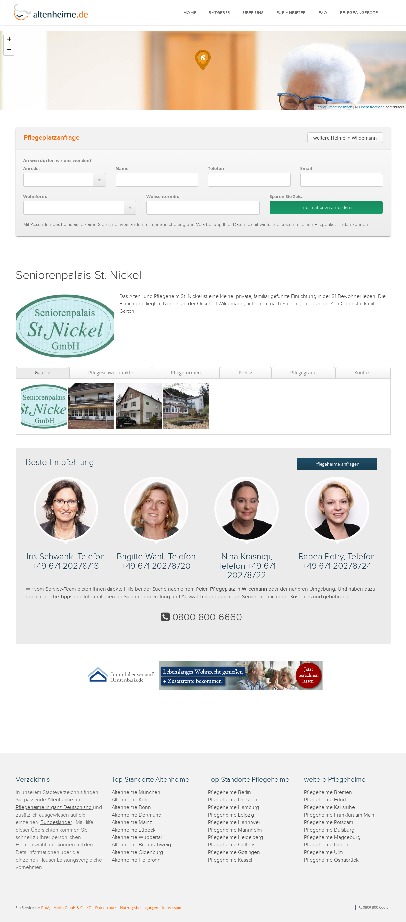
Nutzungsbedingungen (139, 907)
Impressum (171, 907)
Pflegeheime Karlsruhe (329, 807)
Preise (245, 372)
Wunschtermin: (162, 196)
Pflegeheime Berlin (229, 792)
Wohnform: (35, 196)
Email (306, 168)
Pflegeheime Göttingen (234, 852)
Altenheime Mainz (132, 822)
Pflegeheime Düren (326, 845)
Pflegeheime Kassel (230, 860)
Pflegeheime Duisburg (329, 830)
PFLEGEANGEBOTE (359, 13)
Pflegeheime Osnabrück (331, 860)
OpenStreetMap (372, 107)
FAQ (323, 13)
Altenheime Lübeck (133, 830)
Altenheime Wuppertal (137, 837)
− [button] (9, 50)
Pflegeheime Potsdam (328, 822)
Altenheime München (136, 792)
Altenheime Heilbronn (136, 860)
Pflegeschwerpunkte (110, 372)
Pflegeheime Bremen (328, 792)
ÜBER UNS (253, 13)
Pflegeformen (186, 372)
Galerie (42, 372)
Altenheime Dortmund (136, 815)
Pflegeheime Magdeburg (332, 837)
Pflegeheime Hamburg (233, 807)
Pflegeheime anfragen (337, 464)
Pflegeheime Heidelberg (235, 837)
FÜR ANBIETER (291, 13)
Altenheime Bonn (131, 807)
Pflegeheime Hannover (234, 822)
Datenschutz (105, 907)
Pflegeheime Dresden (232, 800)
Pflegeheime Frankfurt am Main (339, 815)
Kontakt (362, 372)
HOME (190, 13)
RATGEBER (219, 13)
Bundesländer (56, 822)
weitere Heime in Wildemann (345, 138)
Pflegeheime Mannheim (235, 830)
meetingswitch (340, 107)
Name (122, 168)
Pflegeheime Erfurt (325, 800)
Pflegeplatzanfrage (52, 138)
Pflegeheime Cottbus (231, 845)
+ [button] (9, 40)
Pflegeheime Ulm (323, 852)
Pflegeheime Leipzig (231, 815)
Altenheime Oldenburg (137, 852)
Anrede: (31, 168)
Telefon (216, 168)
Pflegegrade (303, 372)
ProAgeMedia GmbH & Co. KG (66, 907)
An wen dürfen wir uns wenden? (57, 160)
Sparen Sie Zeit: (286, 196)
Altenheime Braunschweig (141, 845)
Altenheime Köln (130, 800)
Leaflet (321, 107)
